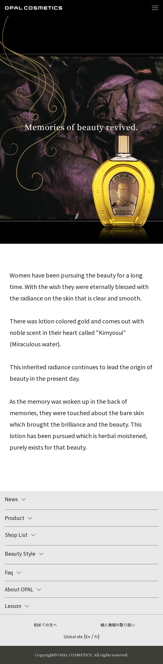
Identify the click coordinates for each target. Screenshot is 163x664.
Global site (73, 636)
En (88, 636)
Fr (96, 636)
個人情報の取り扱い (117, 624)
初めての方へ (45, 624)
